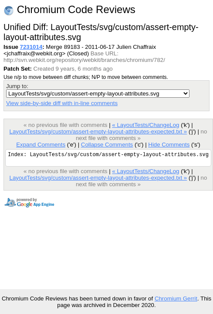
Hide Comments (168, 144)
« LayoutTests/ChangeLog (145, 125)
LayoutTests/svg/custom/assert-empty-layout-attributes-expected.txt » (98, 131)
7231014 (31, 47)
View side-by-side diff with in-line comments (62, 103)
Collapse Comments (107, 144)
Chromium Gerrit (176, 298)
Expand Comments (40, 144)
